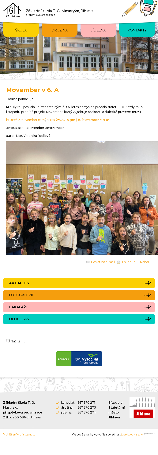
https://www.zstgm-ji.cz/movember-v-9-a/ (77, 120)
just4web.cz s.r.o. (132, 434)
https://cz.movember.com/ (25, 120)
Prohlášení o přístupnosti (19, 434)
